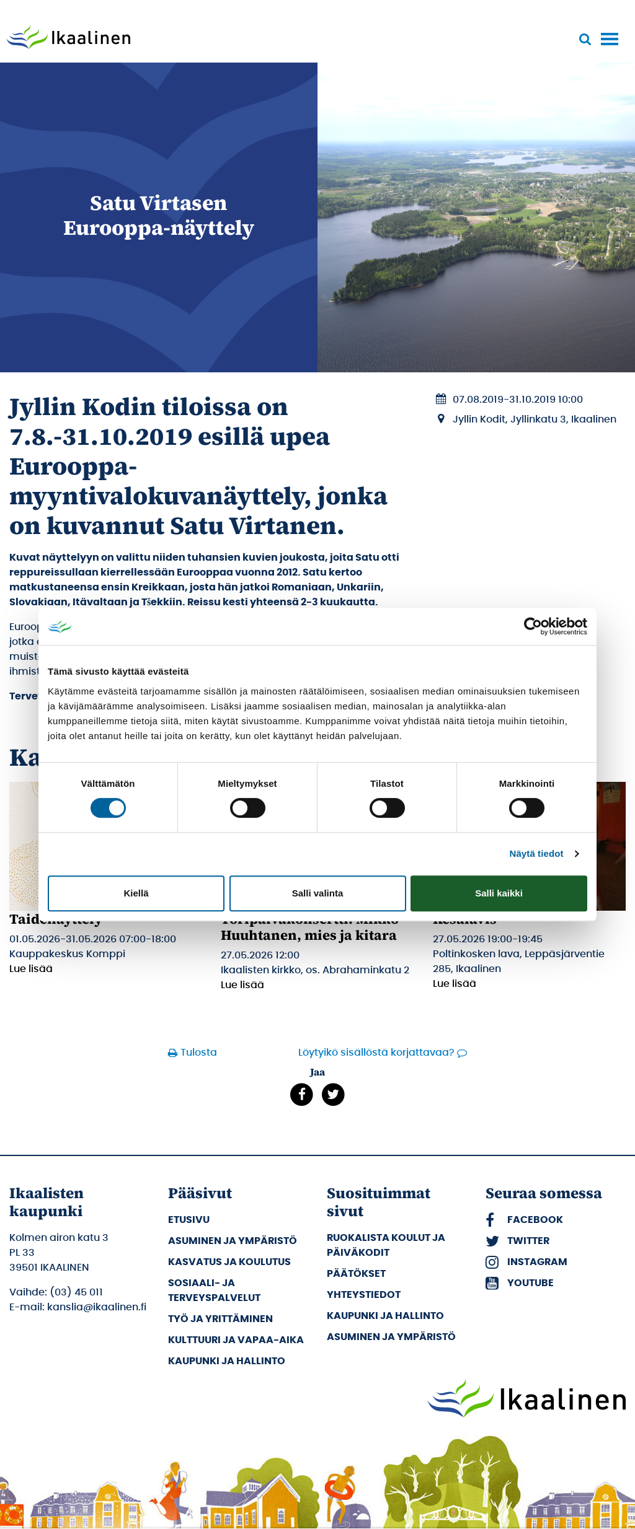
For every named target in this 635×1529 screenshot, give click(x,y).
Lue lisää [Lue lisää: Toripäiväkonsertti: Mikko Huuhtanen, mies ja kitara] (242, 985)
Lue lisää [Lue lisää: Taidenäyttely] (31, 969)
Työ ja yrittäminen (220, 1319)
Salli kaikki (499, 893)
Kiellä (135, 893)
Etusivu (189, 1220)
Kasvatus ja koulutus (229, 1262)
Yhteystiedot (364, 1295)
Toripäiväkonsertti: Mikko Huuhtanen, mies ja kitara (310, 926)
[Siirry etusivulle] (68, 38)
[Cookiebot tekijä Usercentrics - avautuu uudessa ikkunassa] (533, 626)
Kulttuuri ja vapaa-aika (236, 1340)
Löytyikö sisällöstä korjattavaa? (376, 1053)
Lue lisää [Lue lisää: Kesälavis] (454, 984)
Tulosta (198, 1053)
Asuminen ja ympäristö (232, 1241)
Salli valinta (318, 893)
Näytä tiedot (537, 853)
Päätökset (356, 1274)
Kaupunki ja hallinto (226, 1361)
